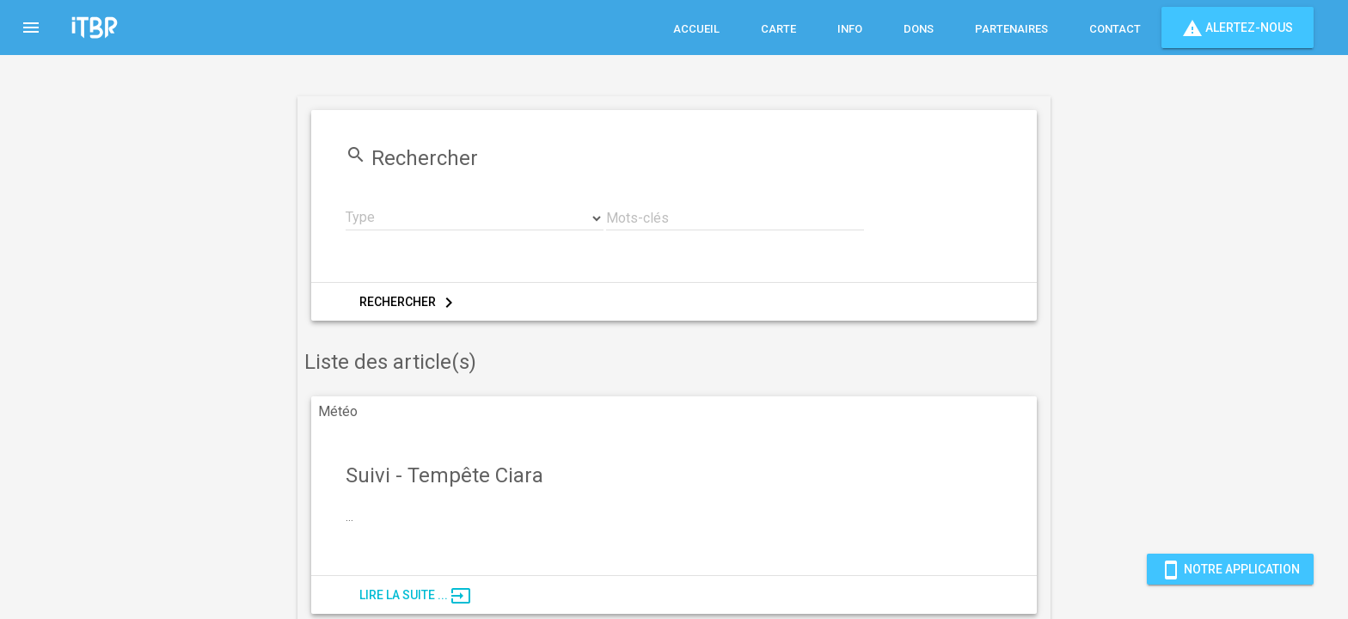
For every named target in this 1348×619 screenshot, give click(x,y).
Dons (919, 28)
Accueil (696, 28)
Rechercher (409, 302)
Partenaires (1011, 28)
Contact (1115, 28)
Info (849, 28)
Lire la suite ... (415, 595)
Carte (778, 28)
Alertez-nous (1237, 27)
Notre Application (1230, 569)
